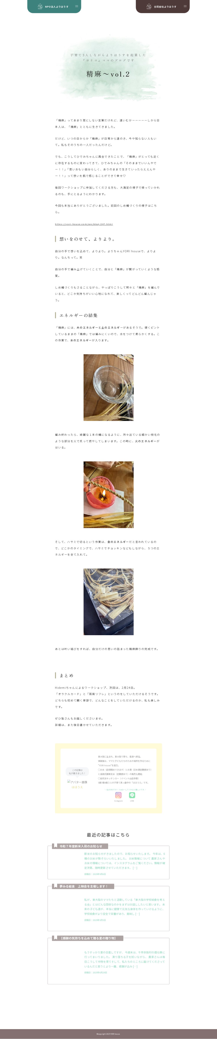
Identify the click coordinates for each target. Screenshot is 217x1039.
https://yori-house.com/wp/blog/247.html (84, 224)
